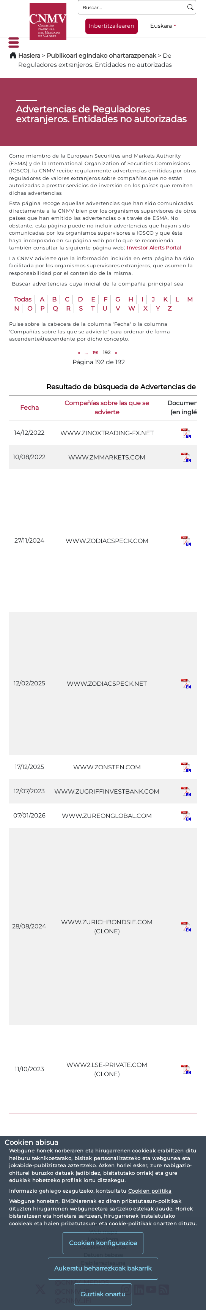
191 (95, 352)
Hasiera (29, 55)
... (86, 352)
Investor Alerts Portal (154, 248)
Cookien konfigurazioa (103, 1243)
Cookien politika (149, 1191)
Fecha (29, 407)
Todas (22, 299)
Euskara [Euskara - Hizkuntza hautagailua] (161, 25)
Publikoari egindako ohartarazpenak (101, 55)
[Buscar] (190, 7)
